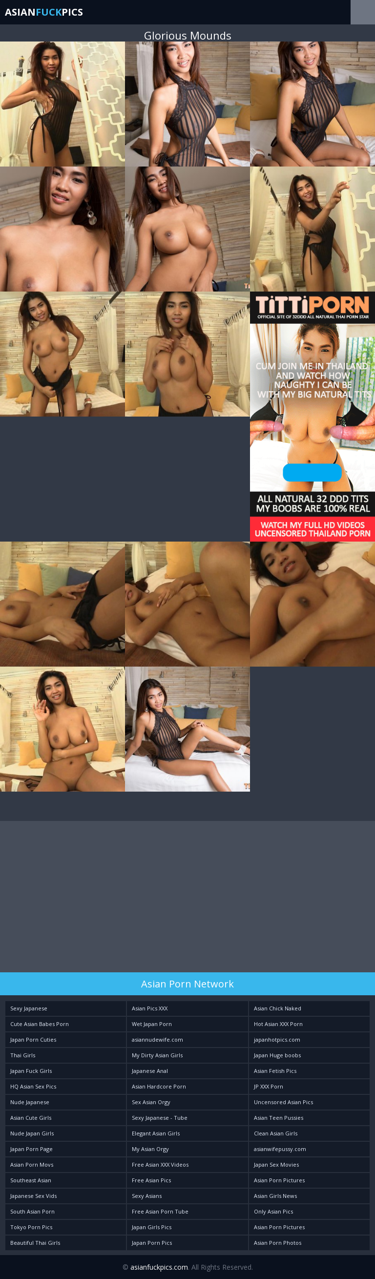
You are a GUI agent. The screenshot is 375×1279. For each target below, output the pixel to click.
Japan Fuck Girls (31, 1070)
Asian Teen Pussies (278, 1117)
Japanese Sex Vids (33, 1195)
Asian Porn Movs (31, 1164)
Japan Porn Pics (152, 1242)
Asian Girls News (275, 1195)
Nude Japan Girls (32, 1133)
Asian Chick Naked (277, 1008)
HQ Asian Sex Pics (33, 1086)
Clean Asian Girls (275, 1133)
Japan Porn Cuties (33, 1039)
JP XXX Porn (268, 1086)
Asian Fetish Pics (275, 1070)
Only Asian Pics (273, 1211)
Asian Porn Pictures (279, 1180)
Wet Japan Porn (152, 1023)
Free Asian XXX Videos (160, 1164)
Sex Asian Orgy (151, 1102)
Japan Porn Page (31, 1149)
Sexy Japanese (28, 1008)
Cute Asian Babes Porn (39, 1023)
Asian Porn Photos (277, 1242)
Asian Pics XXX (149, 1008)
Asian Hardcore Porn (159, 1086)
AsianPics (44, 12)
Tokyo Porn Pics (31, 1227)
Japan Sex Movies (276, 1164)
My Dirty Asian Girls (157, 1055)
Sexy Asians (147, 1195)
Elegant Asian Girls (156, 1133)
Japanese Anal (150, 1070)
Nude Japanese (29, 1102)
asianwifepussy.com (280, 1149)
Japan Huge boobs (277, 1055)
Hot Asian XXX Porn (278, 1023)
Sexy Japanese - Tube (160, 1117)
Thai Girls (22, 1055)
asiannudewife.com (157, 1039)
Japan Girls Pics (151, 1227)
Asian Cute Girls (30, 1117)
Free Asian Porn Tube (160, 1211)
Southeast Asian (30, 1180)
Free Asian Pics (151, 1180)
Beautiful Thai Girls (35, 1242)
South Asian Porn (32, 1211)
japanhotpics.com (277, 1039)
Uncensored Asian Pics (283, 1102)
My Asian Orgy (150, 1149)
